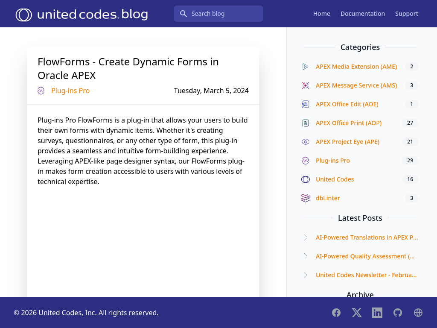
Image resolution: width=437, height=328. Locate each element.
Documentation (363, 13)
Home (321, 13)
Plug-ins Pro (70, 90)
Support (406, 13)
